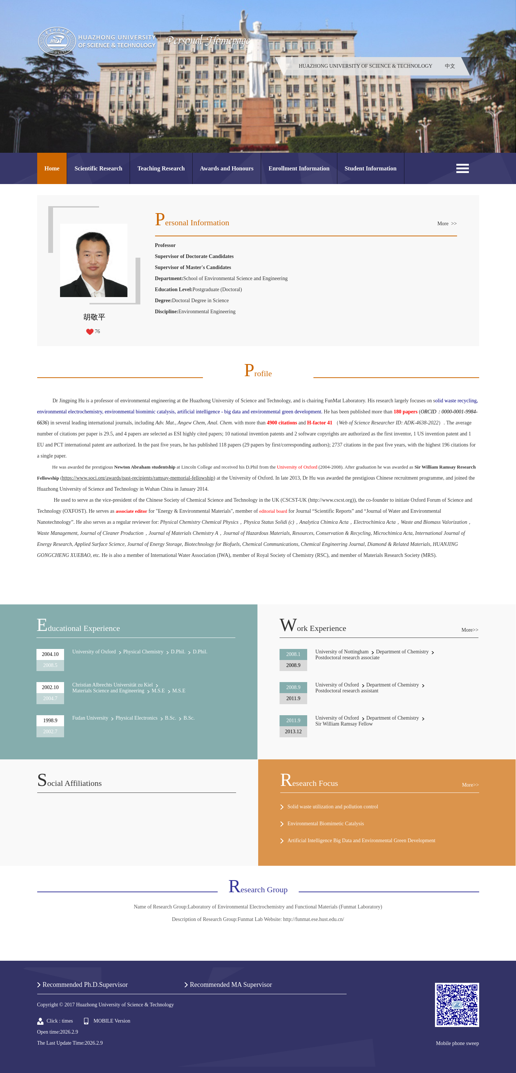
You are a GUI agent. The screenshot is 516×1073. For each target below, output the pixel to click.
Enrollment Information (298, 168)
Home (52, 168)
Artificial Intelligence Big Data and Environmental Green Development (362, 840)
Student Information (371, 168)
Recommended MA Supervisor (231, 984)
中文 (450, 66)
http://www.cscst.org (331, 500)
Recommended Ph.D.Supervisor (85, 984)
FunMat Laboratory (345, 400)
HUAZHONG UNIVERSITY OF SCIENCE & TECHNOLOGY (365, 66)
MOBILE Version (112, 1021)
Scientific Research (98, 168)
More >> (447, 223)
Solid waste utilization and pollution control (333, 806)
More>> (469, 630)
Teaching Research (161, 168)
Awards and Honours (227, 168)
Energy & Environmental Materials (194, 511)
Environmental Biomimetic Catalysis (326, 823)
